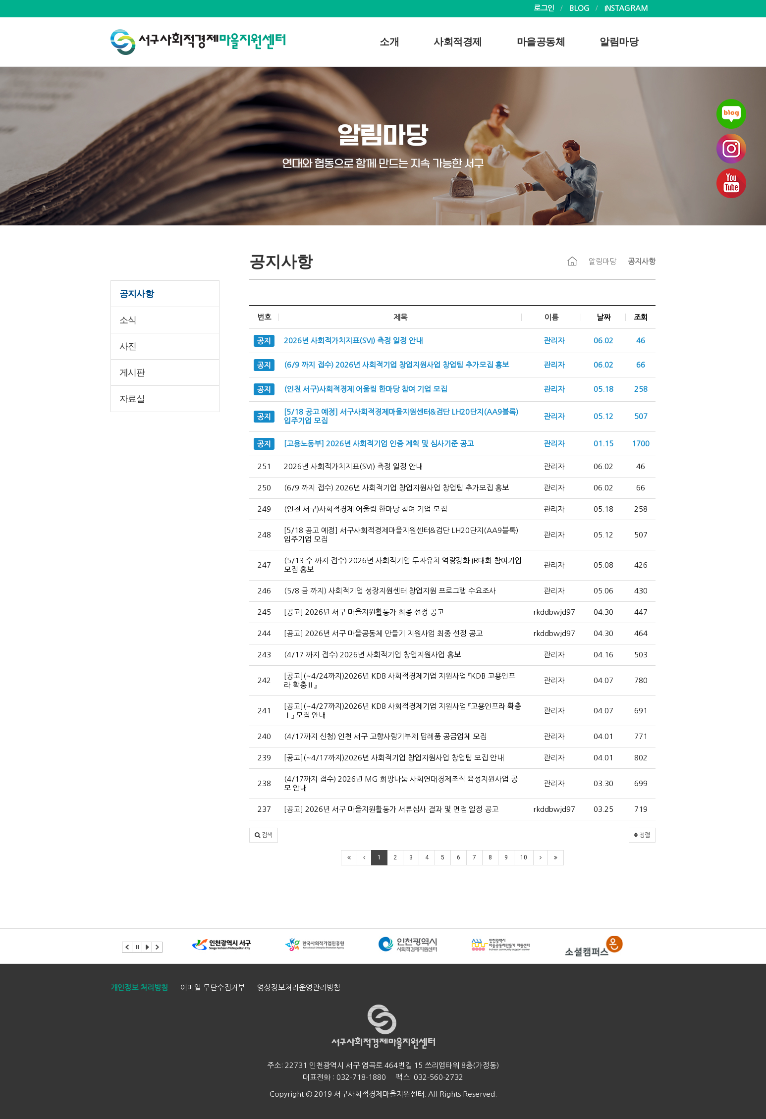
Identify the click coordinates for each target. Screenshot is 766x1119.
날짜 (603, 317)
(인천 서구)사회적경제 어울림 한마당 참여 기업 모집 (365, 509)
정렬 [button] (642, 835)
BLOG (579, 8)
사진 (127, 346)
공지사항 (136, 294)
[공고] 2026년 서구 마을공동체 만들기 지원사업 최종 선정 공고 (383, 633)
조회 (641, 317)
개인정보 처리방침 (139, 987)
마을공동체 (541, 41)
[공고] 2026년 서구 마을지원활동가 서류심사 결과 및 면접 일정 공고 (391, 809)
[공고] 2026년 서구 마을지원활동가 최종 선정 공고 (364, 612)
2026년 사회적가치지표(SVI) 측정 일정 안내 (353, 466)
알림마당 (619, 41)
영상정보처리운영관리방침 (298, 987)
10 (523, 857)
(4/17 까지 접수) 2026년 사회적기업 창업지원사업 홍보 (372, 654)
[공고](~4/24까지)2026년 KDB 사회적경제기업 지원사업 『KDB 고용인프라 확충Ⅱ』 (399, 680)
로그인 (544, 8)
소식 (127, 320)
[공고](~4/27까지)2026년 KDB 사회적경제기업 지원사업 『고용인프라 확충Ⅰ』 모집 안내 (402, 710)
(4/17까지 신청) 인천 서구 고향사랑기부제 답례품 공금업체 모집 (385, 736)
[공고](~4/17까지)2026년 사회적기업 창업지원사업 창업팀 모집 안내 (394, 757)
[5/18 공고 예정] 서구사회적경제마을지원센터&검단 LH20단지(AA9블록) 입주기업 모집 (401, 535)
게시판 (132, 372)
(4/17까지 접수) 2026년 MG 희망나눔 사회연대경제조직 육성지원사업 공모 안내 (401, 783)
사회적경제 (458, 41)
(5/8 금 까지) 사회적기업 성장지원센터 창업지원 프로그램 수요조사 (390, 590)
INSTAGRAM (626, 8)
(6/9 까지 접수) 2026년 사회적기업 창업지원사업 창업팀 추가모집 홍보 (396, 487)
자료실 (132, 399)
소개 (389, 41)
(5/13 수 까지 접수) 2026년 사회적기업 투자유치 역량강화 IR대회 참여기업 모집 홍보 (403, 565)
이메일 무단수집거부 (212, 987)
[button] (263, 835)
